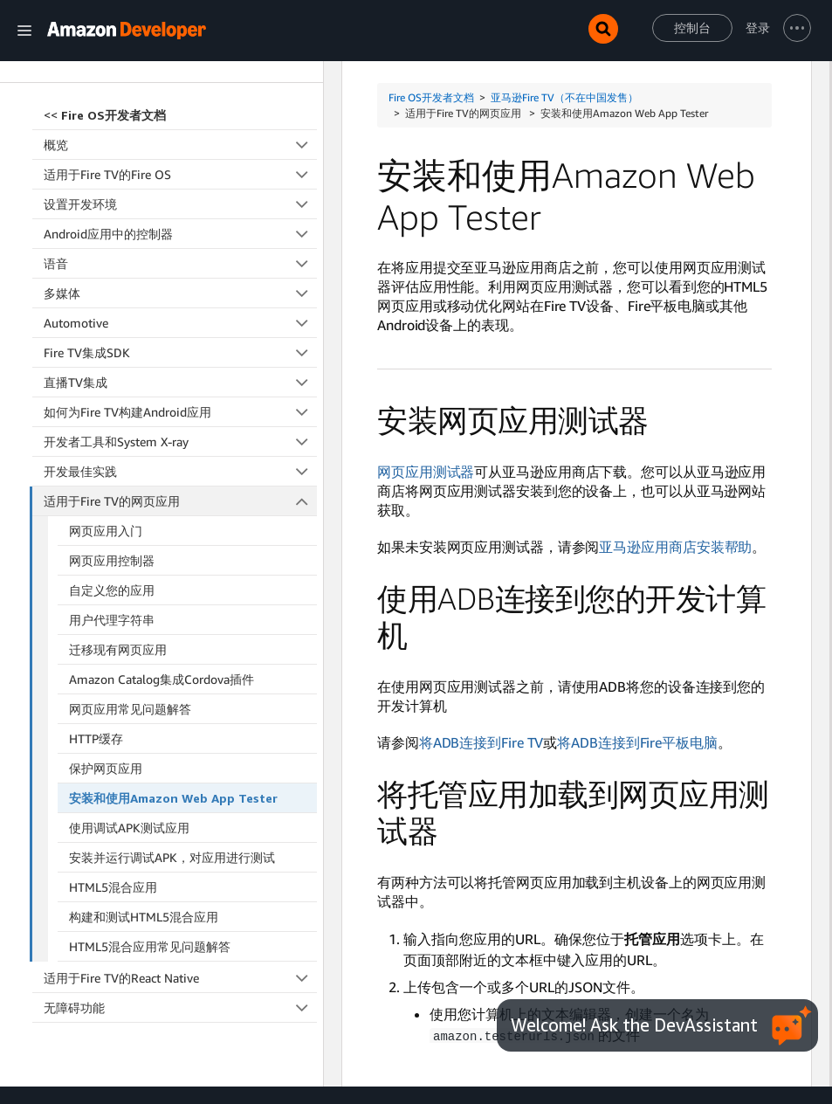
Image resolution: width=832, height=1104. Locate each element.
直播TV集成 (180, 236)
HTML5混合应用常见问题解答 (149, 800)
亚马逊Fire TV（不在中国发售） (564, 97)
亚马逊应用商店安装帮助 (675, 546)
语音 (180, 117)
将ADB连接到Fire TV (481, 742)
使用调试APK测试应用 (129, 681)
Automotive (180, 177)
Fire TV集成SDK (180, 206)
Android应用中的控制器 (180, 87)
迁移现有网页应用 (118, 503)
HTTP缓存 (96, 592)
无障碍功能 (180, 861)
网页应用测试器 (425, 471)
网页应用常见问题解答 (130, 562)
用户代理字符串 (112, 473)
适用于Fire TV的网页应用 (181, 355)
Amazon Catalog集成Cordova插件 (161, 533)
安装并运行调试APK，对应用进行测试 (172, 711)
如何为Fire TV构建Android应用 (180, 266)
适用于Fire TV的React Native (180, 832)
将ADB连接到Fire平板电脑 (637, 742)
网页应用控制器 (112, 414)
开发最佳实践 (180, 325)
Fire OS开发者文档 (431, 97)
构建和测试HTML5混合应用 (143, 770)
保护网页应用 (105, 622)
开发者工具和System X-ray (180, 295)
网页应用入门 (105, 384)
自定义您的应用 (112, 444)
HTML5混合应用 (113, 741)
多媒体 (180, 147)
